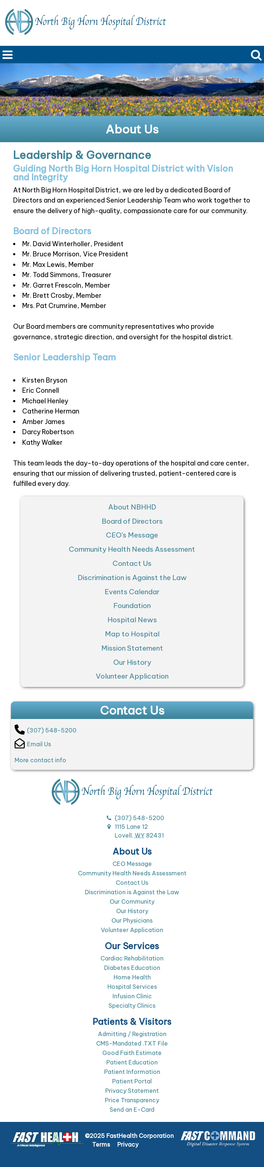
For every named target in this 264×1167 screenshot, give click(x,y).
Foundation (132, 605)
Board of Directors (132, 521)
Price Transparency (132, 1100)
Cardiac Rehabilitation (132, 958)
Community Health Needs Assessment (132, 549)
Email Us (33, 743)
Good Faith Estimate (132, 1052)
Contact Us (132, 563)
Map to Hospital (132, 634)
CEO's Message (132, 535)
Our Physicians (132, 920)
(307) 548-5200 (45, 729)
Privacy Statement (132, 1090)
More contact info (40, 760)
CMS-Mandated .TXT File (132, 1043)
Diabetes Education (132, 967)
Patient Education (132, 1062)
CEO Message (132, 863)
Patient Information (132, 1071)
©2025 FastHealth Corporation (129, 1135)
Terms (101, 1144)
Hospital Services (132, 986)
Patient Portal (132, 1081)
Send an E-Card (132, 1109)
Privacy (127, 1144)
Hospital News (132, 619)
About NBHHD (132, 507)
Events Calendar (132, 591)
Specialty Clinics (132, 1005)
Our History (132, 662)
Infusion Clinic (132, 996)
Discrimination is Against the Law (132, 577)
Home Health (132, 977)
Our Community (132, 901)
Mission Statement (132, 648)
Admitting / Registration (132, 1034)
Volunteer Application (132, 676)
